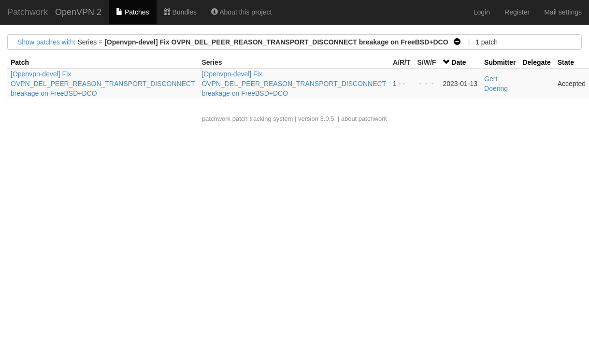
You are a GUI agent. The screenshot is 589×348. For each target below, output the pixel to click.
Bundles (180, 12)
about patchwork (364, 118)
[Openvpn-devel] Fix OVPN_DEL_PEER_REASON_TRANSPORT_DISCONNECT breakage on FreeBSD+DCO (103, 83)
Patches (132, 12)
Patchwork (27, 12)
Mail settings (563, 12)
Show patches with (45, 42)
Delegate (536, 62)
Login (482, 12)
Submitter (500, 62)
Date (458, 62)
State (566, 62)
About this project (241, 12)
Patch (20, 62)
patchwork (216, 118)
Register (517, 12)
